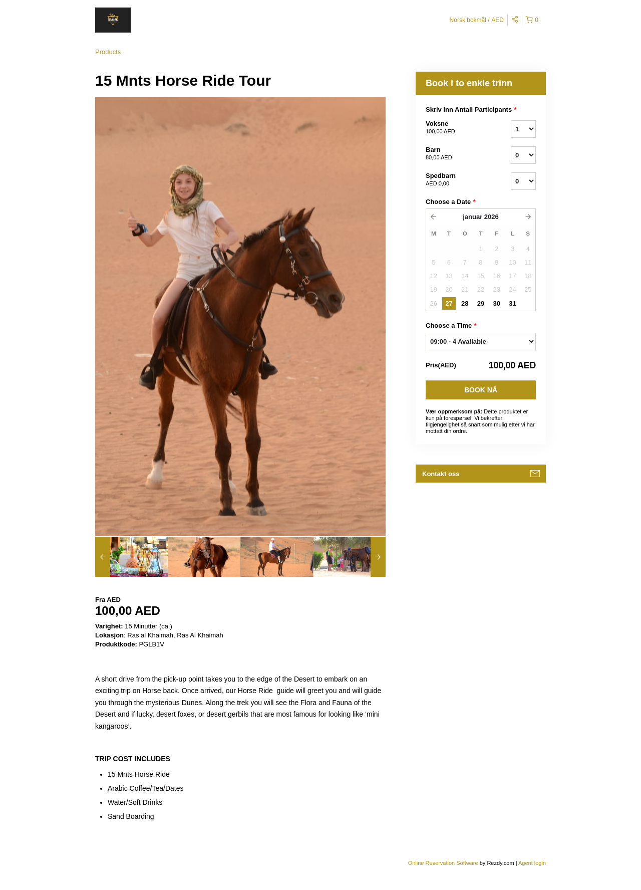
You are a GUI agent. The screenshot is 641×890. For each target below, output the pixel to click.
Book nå (480, 390)
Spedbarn (456, 180)
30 (496, 303)
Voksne (456, 128)
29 (480, 303)
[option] (131, 557)
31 (512, 303)
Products (108, 52)
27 (448, 303)
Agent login (532, 863)
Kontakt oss (440, 474)
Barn (456, 154)
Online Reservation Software (443, 863)
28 (464, 303)
